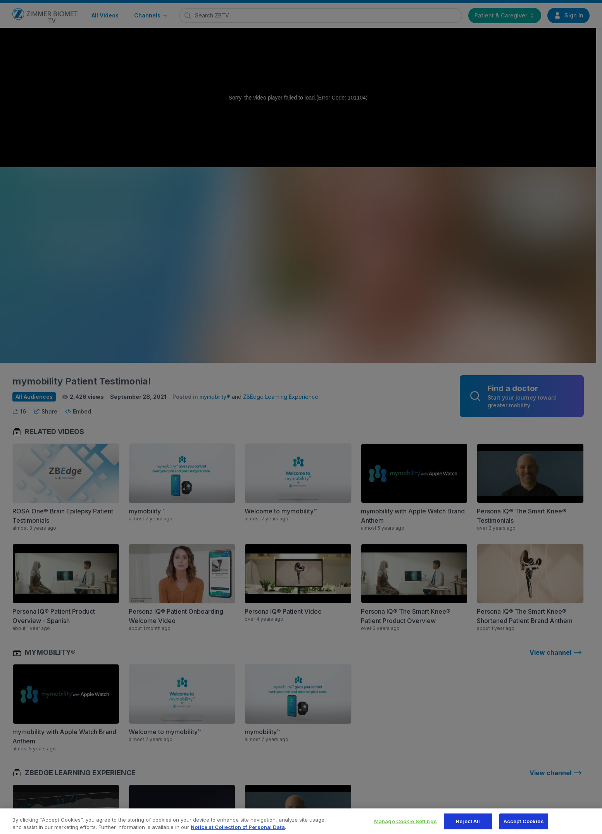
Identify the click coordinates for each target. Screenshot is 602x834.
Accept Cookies (524, 825)
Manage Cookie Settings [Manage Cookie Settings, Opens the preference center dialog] (405, 825)
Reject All (468, 825)
